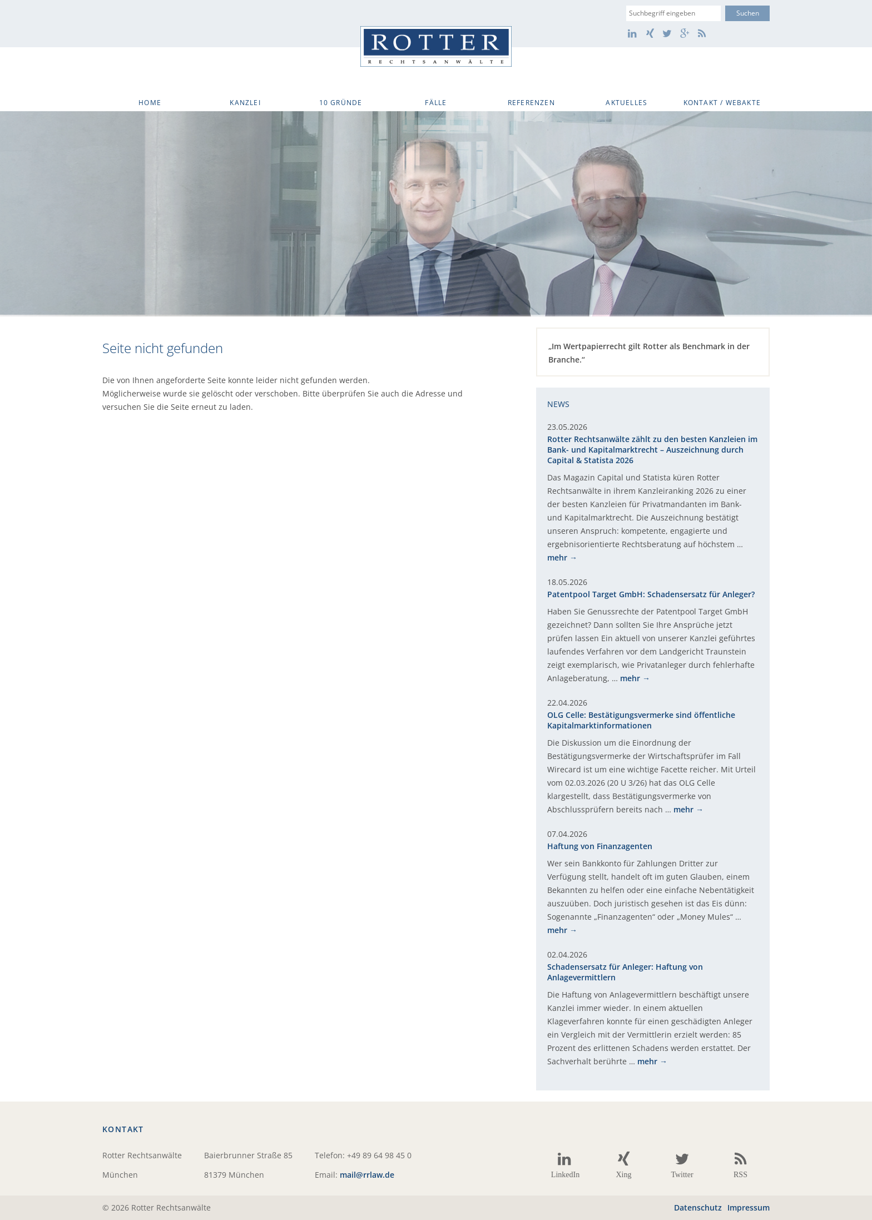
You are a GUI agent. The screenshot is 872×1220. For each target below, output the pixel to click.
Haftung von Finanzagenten (599, 846)
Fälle (436, 102)
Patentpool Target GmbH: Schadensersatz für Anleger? (651, 594)
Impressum (748, 1207)
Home (149, 102)
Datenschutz (698, 1207)
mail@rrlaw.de (367, 1174)
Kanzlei (245, 102)
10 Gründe (341, 102)
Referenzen (531, 102)
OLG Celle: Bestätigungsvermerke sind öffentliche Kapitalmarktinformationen (641, 720)
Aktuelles (626, 102)
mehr (557, 557)
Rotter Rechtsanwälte (436, 46)
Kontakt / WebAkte (722, 102)
